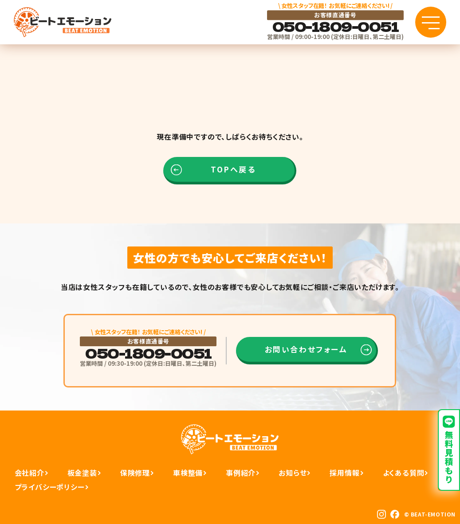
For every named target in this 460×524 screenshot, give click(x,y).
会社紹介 (29, 472)
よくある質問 (404, 472)
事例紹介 (241, 472)
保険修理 (135, 472)
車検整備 (188, 472)
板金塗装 (82, 472)
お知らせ (293, 472)
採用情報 (344, 472)
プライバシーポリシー (50, 486)
